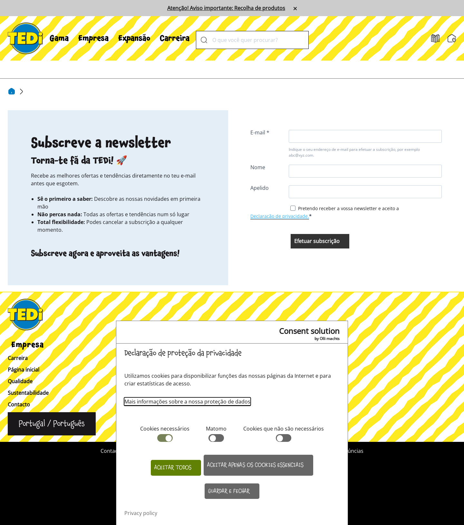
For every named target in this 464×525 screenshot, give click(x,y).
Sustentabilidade (28, 392)
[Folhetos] (435, 38)
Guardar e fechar (229, 491)
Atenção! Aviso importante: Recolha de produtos (226, 8)
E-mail (258, 132)
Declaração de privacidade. (279, 216)
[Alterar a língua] (52, 423)
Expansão (134, 38)
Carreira (174, 38)
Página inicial (23, 369)
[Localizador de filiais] (452, 38)
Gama (59, 38)
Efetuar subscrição (317, 241)
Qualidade (20, 381)
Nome (257, 167)
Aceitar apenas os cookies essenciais (255, 465)
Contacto (19, 404)
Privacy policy (140, 513)
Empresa (93, 38)
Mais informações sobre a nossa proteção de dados (187, 401)
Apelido (259, 187)
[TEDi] (25, 37)
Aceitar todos (172, 468)
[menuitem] (59, 38)
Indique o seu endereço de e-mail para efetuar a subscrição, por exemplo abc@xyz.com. (354, 152)
